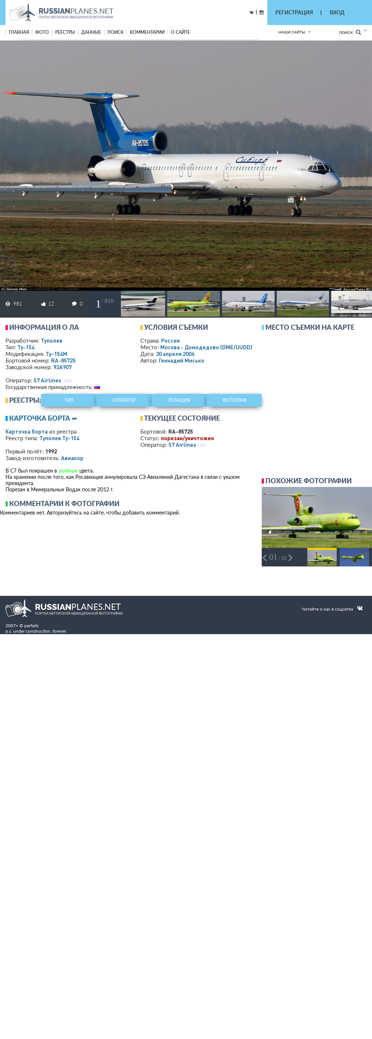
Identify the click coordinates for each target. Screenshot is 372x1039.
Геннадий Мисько (181, 360)
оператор (124, 400)
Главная (19, 32)
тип (69, 400)
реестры (65, 32)
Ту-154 (26, 347)
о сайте (180, 32)
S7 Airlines (47, 380)
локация (179, 400)
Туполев (51, 340)
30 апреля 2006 (175, 353)
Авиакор (72, 458)
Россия (170, 340)
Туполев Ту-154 (59, 438)
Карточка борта (27, 431)
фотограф (234, 400)
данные (91, 32)
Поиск (350, 32)
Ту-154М (56, 353)
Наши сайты (291, 32)
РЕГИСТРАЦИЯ (294, 12)
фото (42, 32)
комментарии (147, 32)
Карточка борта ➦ (43, 418)
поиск (115, 32)
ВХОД (337, 12)
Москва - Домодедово (206, 347)
